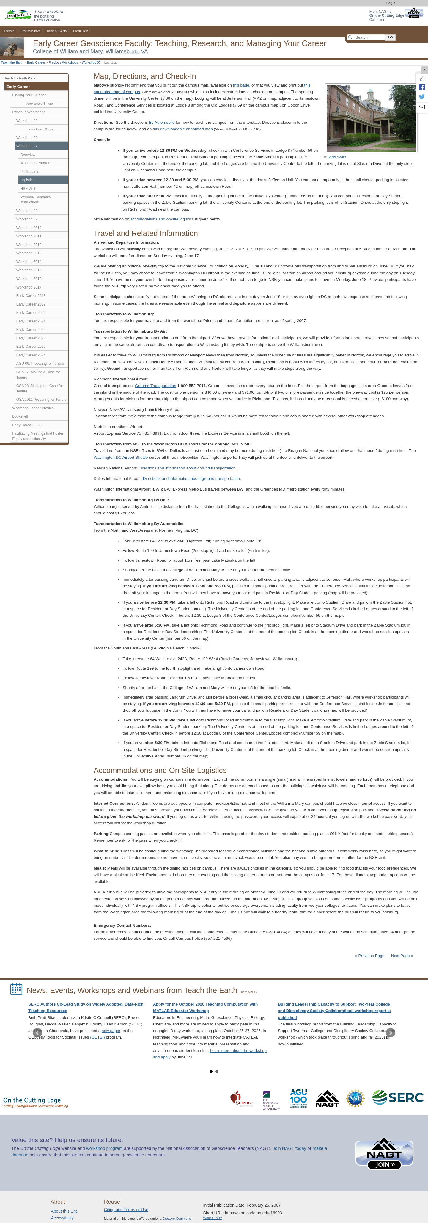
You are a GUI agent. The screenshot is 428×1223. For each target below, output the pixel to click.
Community (80, 30)
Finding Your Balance (29, 95)
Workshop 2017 (29, 287)
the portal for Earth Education (49, 16)
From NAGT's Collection (386, 16)
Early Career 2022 (31, 330)
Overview (27, 155)
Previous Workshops (63, 62)
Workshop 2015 (29, 270)
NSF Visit (27, 189)
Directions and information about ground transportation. (188, 468)
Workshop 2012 (29, 245)
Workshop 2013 (29, 253)
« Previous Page (369, 955)
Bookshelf (20, 416)
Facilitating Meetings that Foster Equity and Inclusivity (37, 436)
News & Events (57, 30)
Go (390, 37)
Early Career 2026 (27, 425)
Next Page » (401, 955)
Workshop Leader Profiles (33, 408)
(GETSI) (97, 1037)
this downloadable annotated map (183, 129)
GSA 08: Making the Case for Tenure (39, 388)
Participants (29, 172)
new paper (111, 1030)
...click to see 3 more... (42, 129)
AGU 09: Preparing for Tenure (40, 363)
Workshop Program (35, 163)
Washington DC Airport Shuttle (121, 457)
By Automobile (161, 122)
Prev (37, 1033)
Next (390, 1033)
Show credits (335, 157)
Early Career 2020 (31, 313)
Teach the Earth (12, 62)
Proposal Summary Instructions (35, 200)
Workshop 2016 (29, 279)
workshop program (104, 1148)
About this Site (64, 1211)
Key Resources (30, 30)
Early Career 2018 (31, 296)
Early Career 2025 (31, 346)
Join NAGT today (289, 1148)
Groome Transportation (155, 385)
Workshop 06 (26, 138)
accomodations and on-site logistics (162, 219)
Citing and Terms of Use (126, 1209)
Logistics (27, 180)
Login (390, 3)
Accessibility (62, 1218)
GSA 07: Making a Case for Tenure (38, 375)
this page (241, 85)
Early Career (36, 62)
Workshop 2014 (29, 262)
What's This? (212, 1218)
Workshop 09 (26, 219)
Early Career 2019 (31, 304)
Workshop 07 (91, 62)
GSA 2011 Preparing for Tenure (41, 399)
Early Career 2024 (31, 355)
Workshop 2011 (29, 236)
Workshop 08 (26, 211)
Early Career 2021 (31, 321)
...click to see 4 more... (40, 103)
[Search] (366, 37)
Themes (9, 30)
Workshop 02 (26, 121)
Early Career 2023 (31, 338)
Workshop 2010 (29, 228)
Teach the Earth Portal (20, 78)
